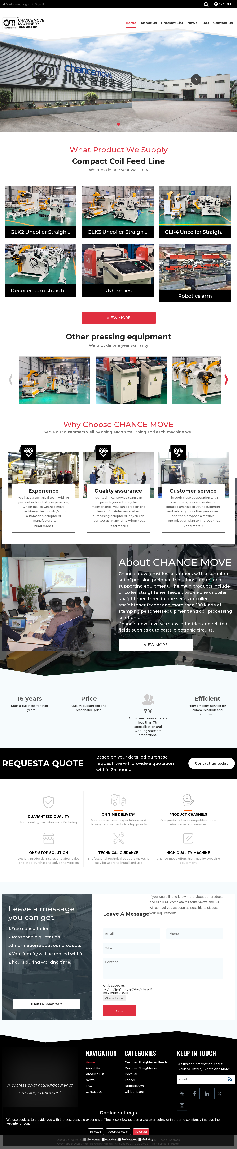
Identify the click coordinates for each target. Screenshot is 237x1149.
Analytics (109, 1139)
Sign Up (40, 4)
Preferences (127, 1139)
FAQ (205, 23)
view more (119, 318)
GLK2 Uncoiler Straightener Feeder (43, 232)
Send (119, 1011)
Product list (172, 23)
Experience (43, 491)
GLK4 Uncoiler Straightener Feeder (198, 232)
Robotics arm (195, 296)
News (192, 23)
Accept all (141, 1131)
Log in (26, 4)
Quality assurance (118, 491)
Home (131, 23)
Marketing (146, 1139)
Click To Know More (47, 1004)
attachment (114, 998)
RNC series (118, 291)
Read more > (44, 526)
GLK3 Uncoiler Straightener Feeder (120, 232)
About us (149, 23)
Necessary (91, 1139)
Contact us (223, 23)
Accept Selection (118, 1131)
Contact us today (212, 763)
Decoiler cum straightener (43, 291)
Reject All (95, 1131)
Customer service (193, 491)
